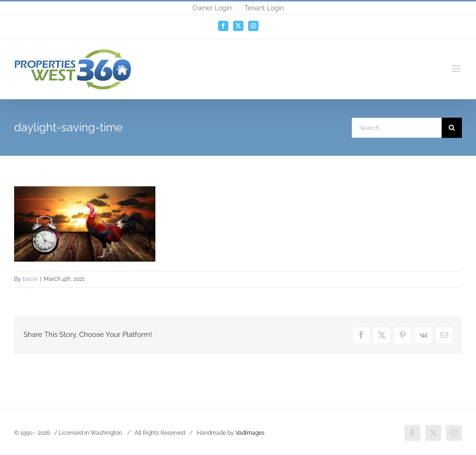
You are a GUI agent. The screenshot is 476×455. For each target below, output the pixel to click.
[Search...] (397, 128)
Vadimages (250, 433)
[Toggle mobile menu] (457, 68)
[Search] (452, 128)
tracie (30, 279)
